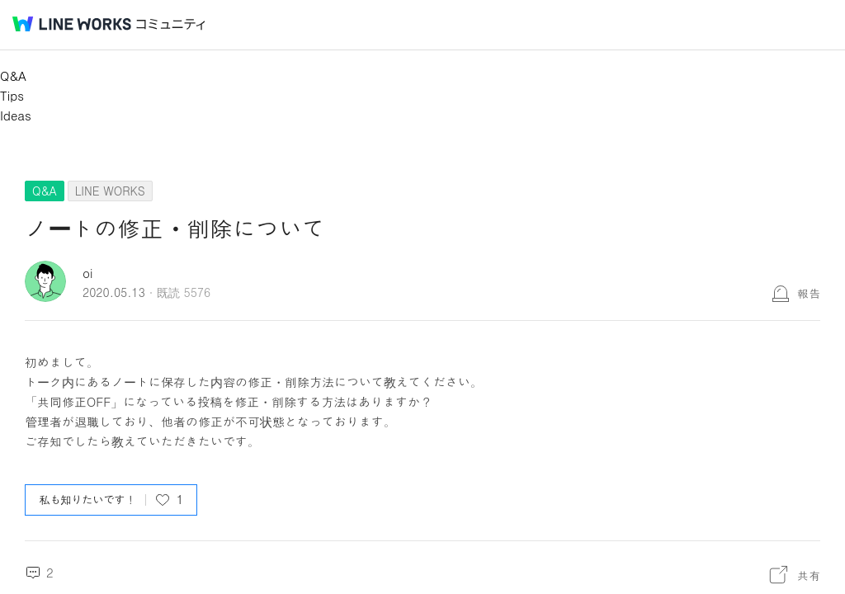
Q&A (13, 75)
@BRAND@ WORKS (71, 23)
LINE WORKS (110, 190)
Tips (12, 95)
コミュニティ (170, 24)
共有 (808, 575)
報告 (808, 293)
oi (87, 272)
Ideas (15, 115)
